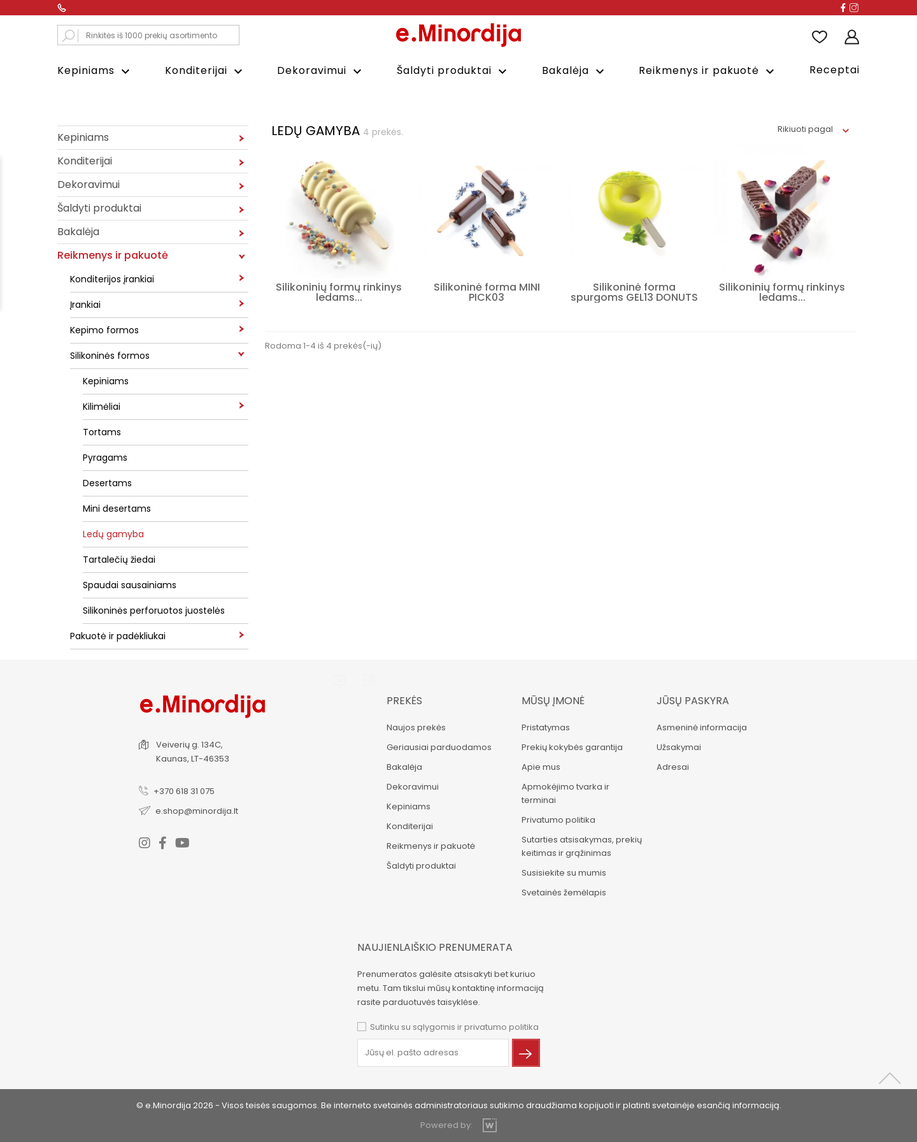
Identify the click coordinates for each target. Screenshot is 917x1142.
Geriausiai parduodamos (438, 747)
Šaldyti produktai (453, 71)
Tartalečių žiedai (119, 559)
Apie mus (540, 766)
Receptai (834, 69)
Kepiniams (95, 71)
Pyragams (105, 457)
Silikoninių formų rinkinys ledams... (339, 291)
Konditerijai (205, 71)
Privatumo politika (558, 819)
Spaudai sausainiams (129, 584)
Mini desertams (117, 508)
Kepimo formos (104, 329)
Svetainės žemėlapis (563, 892)
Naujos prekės (415, 727)
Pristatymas (545, 727)
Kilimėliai (101, 406)
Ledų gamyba (113, 533)
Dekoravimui (321, 71)
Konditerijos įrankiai (112, 278)
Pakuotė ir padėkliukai (118, 635)
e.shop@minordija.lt (197, 810)
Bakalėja (575, 71)
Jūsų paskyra (692, 700)
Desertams (107, 482)
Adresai (672, 766)
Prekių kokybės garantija (571, 747)
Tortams (102, 431)
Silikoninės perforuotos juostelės (154, 610)
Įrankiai (85, 304)
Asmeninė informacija (701, 727)
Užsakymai (678, 747)
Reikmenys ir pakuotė (708, 71)
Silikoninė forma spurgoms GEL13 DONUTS (634, 291)
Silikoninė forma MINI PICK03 (487, 291)
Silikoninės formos (110, 355)
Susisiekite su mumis (563, 872)
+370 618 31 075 (184, 790)
